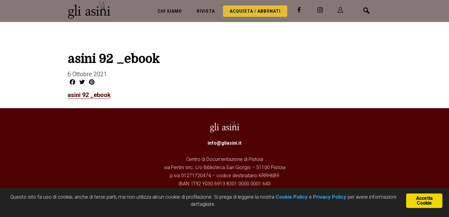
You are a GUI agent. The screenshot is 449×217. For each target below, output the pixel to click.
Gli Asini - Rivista (92, 10)
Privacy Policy (329, 197)
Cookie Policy (291, 197)
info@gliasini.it (224, 143)
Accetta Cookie (424, 200)
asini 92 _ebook (89, 95)
